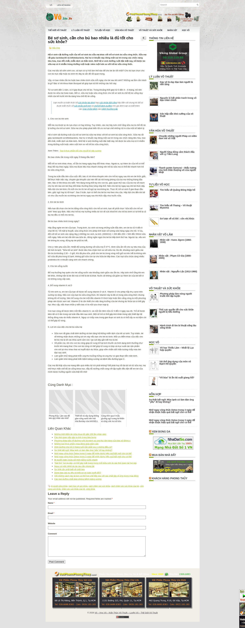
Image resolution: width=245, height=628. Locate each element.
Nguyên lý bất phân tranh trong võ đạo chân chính (178, 99)
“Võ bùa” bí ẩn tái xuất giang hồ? (176, 377)
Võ (51, 5)
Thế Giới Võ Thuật (57, 30)
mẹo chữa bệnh (90, 109)
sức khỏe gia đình (86, 102)
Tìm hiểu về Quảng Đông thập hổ (177, 190)
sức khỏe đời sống (108, 102)
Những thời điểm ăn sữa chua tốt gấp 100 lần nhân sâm (80, 434)
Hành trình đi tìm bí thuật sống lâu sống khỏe (178, 326)
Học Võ (185, 30)
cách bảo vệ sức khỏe (78, 486)
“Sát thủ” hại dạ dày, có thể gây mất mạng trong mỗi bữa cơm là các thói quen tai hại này (95, 463)
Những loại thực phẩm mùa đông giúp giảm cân (76, 444)
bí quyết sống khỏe (59, 486)
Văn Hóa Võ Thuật (124, 30)
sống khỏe (90, 489)
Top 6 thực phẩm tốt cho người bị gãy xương (80, 151)
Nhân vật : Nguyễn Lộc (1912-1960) (178, 271)
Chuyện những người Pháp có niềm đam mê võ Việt (178, 137)
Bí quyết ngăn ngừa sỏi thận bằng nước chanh (76, 460)
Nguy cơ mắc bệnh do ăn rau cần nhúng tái (74, 466)
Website (51, 523)
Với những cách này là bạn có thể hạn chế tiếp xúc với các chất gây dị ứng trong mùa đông (96, 476)
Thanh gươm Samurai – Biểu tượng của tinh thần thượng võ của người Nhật (177, 170)
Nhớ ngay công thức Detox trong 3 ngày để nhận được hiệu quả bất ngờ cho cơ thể (93, 453)
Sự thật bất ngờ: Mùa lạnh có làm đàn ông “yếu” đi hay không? (83, 450)
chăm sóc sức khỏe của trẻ (73, 489)
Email (51, 513)
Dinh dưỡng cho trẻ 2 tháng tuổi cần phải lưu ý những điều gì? (83, 447)
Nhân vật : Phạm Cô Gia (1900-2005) (175, 256)
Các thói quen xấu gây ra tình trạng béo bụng (75, 437)
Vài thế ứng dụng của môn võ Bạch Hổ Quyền (175, 362)
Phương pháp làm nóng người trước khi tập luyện (176, 294)
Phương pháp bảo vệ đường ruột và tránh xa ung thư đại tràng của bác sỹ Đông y (92, 440)
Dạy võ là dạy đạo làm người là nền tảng (176, 83)
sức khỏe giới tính (82, 106)
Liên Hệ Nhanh (63, 5)
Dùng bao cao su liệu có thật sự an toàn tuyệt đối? (77, 472)
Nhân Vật (172, 30)
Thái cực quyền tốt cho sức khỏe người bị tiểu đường (176, 310)
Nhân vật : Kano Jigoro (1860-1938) (176, 241)
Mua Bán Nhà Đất (164, 455)
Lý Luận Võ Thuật (80, 30)
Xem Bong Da (161, 431)
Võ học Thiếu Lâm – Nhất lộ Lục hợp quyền (177, 348)
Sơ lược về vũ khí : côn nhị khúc (177, 218)
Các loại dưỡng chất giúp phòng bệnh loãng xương (78, 479)
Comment (52, 534)
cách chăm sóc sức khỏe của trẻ (125, 486)
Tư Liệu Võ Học (102, 30)
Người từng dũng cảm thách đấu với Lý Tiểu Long (177, 153)
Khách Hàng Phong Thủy (169, 478)
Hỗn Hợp (56, 48)
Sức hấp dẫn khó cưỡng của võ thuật (176, 114)
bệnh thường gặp (110, 109)
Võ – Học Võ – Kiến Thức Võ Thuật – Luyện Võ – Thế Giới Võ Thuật (126, 616)
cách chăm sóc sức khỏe (99, 486)
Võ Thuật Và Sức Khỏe (150, 30)
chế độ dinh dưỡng (103, 106)
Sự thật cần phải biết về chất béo (69, 469)
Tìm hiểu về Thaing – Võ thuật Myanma (176, 206)
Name (51, 503)
